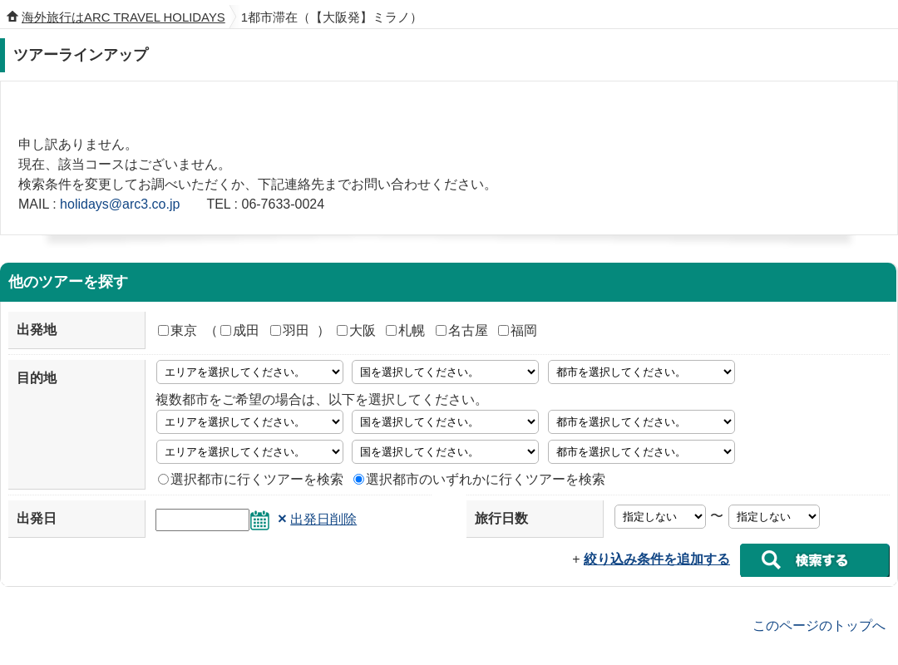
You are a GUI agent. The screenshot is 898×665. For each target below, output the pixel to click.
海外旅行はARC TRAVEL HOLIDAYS (123, 17)
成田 (239, 330)
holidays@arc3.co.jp (120, 204)
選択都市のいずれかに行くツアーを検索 (479, 479)
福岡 (517, 330)
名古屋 (462, 330)
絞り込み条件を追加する (657, 559)
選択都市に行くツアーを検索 (250, 479)
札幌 (405, 330)
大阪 (356, 330)
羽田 (289, 330)
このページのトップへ (819, 624)
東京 (177, 330)
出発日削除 (323, 519)
